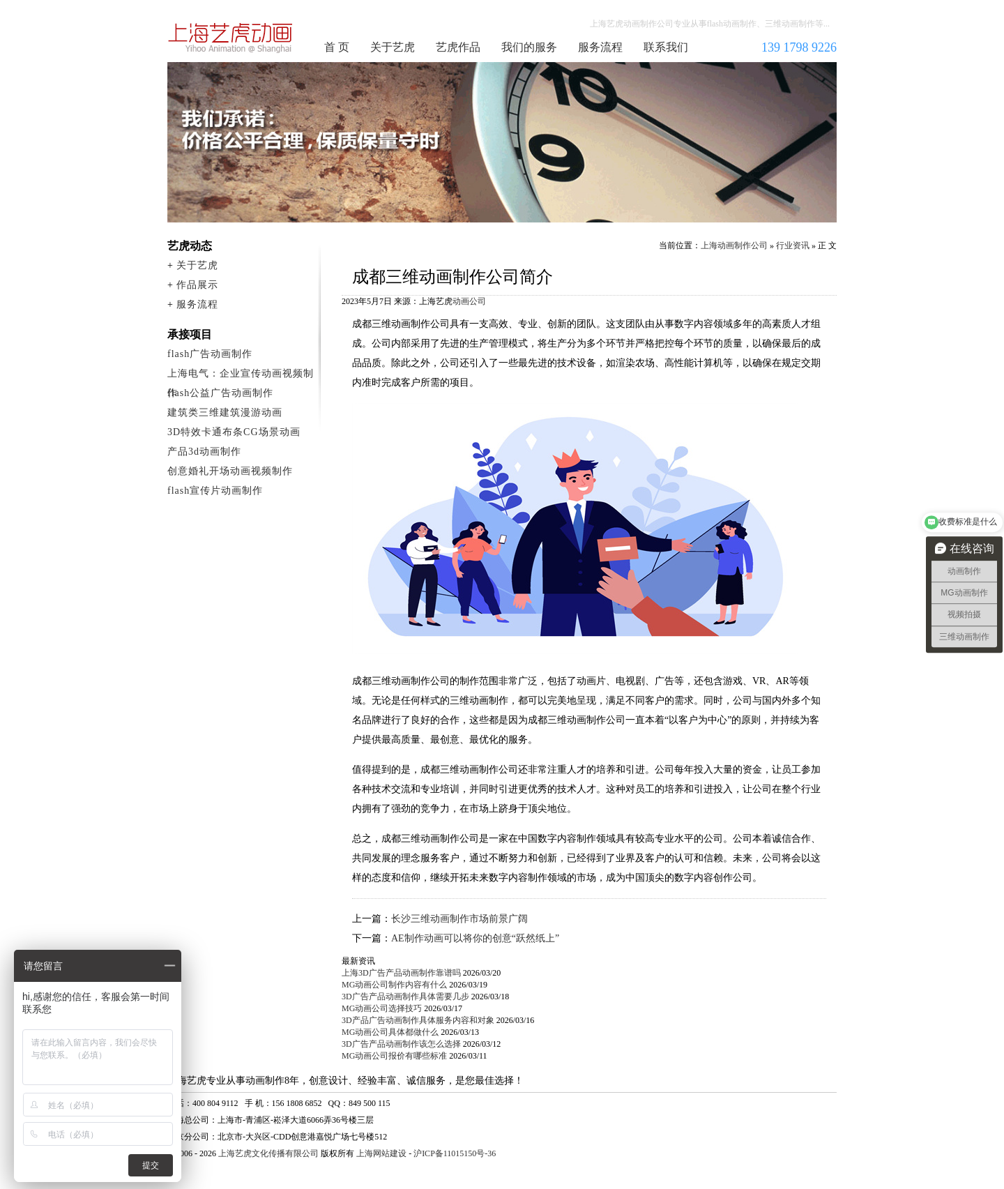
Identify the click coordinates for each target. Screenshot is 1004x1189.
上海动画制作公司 (230, 37)
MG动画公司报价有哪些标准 (394, 1056)
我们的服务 (529, 47)
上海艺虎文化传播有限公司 (268, 1153)
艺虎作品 (458, 47)
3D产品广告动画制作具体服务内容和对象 (418, 1020)
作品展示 (197, 285)
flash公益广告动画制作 (220, 393)
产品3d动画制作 (204, 451)
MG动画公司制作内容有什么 (394, 985)
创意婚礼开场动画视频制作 (230, 471)
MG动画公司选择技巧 (382, 1008)
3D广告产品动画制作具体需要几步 (405, 996)
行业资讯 (792, 245)
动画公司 (469, 301)
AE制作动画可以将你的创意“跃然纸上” (475, 938)
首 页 (336, 47)
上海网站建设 (381, 1153)
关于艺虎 (392, 47)
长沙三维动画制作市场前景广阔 (459, 919)
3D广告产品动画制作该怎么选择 (401, 1044)
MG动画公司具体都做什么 (390, 1032)
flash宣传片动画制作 (215, 490)
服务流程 (600, 47)
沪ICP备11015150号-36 (454, 1153)
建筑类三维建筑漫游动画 (224, 412)
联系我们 (666, 47)
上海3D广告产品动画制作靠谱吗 (401, 973)
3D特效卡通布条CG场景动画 (234, 432)
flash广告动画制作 (209, 354)
